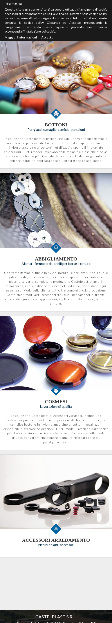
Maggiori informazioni (21, 37)
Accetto (47, 37)
